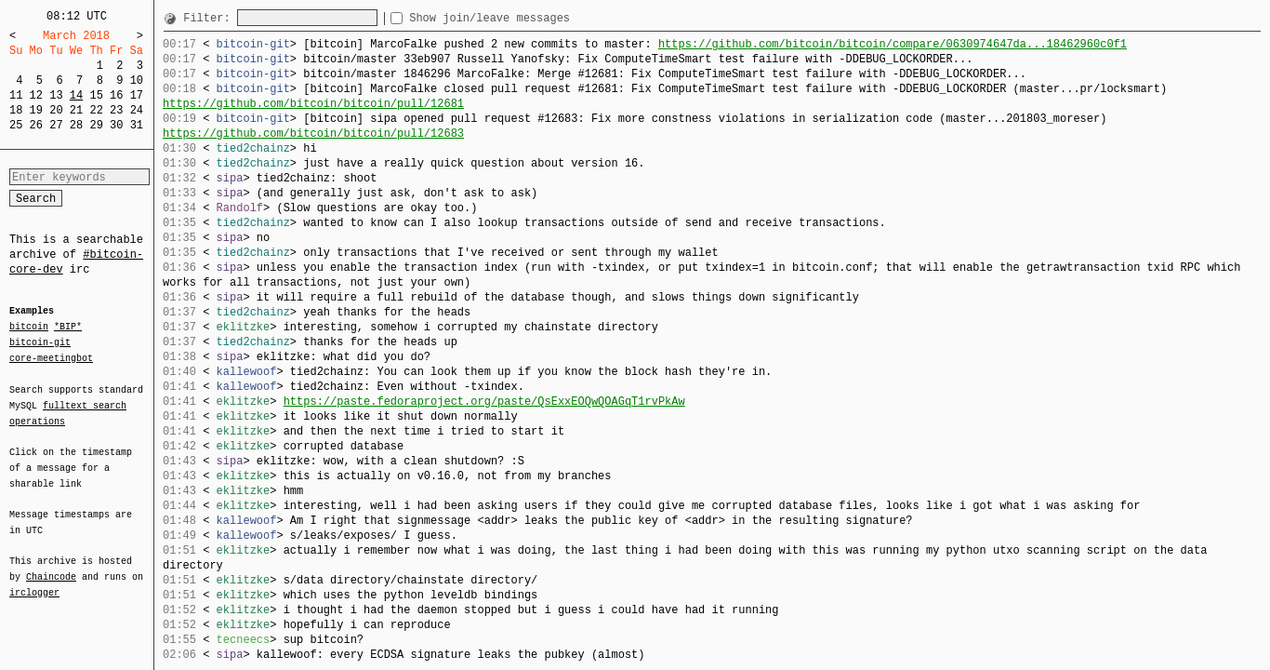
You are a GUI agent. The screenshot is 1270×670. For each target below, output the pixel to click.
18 (15, 110)
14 (76, 95)
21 (76, 110)
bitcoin (28, 327)
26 (36, 125)
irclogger (34, 580)
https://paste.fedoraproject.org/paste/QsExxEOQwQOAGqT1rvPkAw (484, 401)
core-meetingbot (51, 357)
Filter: (210, 18)
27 (55, 125)
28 (76, 125)
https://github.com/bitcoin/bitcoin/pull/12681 (313, 104)
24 (136, 110)
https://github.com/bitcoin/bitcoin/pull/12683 (313, 133)
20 (55, 110)
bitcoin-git (40, 342)
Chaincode (51, 565)
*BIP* (68, 327)
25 (15, 125)
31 (136, 125)
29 (95, 125)
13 (55, 95)
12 (36, 95)
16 (116, 95)
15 (95, 95)
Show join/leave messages (523, 18)
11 (15, 95)
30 (116, 125)
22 (95, 110)
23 (116, 110)
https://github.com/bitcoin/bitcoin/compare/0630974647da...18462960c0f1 (892, 44)
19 (36, 110)
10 (136, 80)
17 (136, 95)
